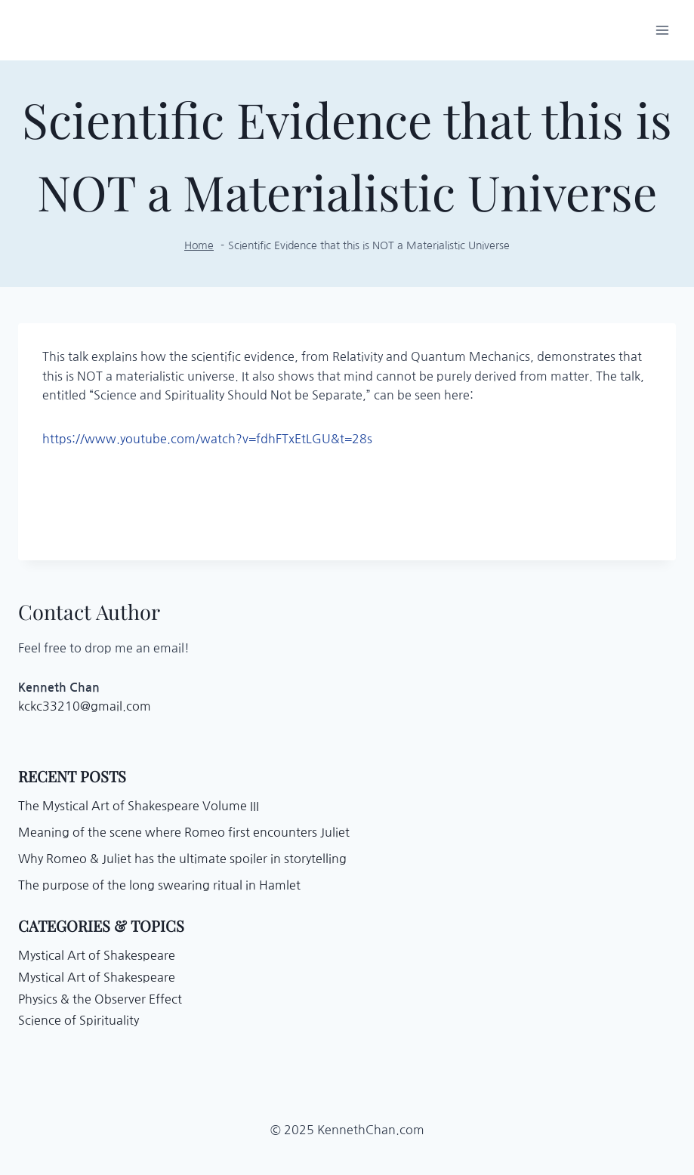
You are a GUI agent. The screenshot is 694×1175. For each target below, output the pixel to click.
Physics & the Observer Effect (100, 999)
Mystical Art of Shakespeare (96, 955)
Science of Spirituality (78, 1020)
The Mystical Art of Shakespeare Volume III (138, 806)
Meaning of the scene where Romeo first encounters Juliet (184, 832)
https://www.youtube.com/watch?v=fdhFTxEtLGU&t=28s (207, 439)
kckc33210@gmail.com (84, 706)
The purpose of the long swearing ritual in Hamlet (159, 885)
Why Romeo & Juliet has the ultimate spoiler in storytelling (182, 859)
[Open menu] (662, 30)
